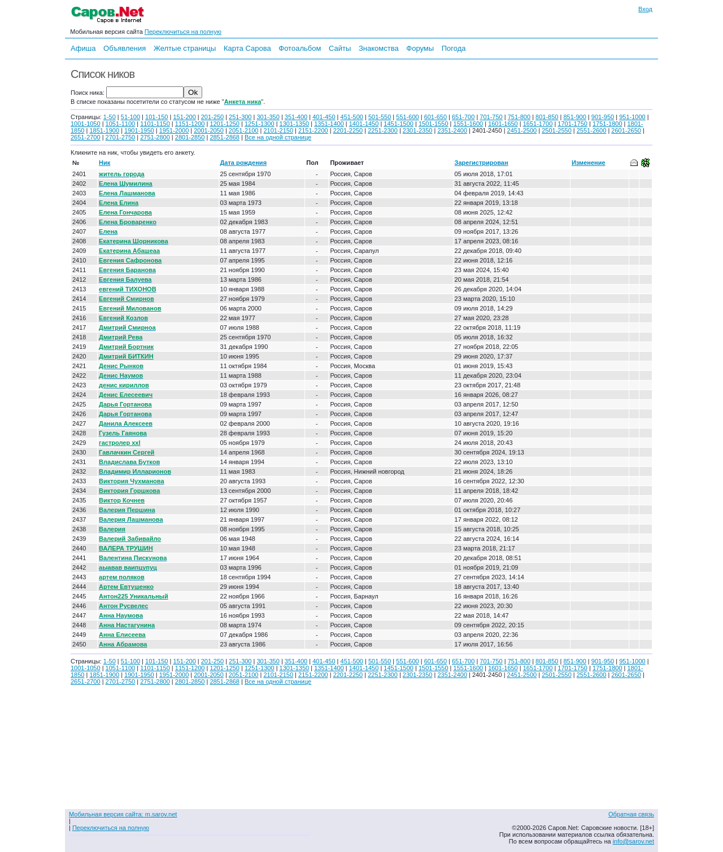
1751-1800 (607, 123)
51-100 (130, 116)
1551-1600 (469, 123)
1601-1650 (503, 123)
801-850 (546, 116)
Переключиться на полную (183, 31)
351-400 (296, 116)
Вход (645, 9)
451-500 (352, 116)
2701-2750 (121, 137)
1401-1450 (364, 123)
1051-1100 (121, 123)
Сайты (340, 48)
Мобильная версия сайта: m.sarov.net (123, 814)
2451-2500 (522, 130)
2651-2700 (86, 137)
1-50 (109, 116)
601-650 (435, 116)
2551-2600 (592, 130)
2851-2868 (224, 137)
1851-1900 (104, 130)
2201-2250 (348, 130)
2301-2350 (418, 130)
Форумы (420, 48)
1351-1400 (329, 123)
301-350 (267, 116)
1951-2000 (174, 130)
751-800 (519, 116)
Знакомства (379, 48)
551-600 (407, 116)
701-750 (491, 116)
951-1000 (632, 116)
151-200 (184, 116)
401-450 (323, 116)
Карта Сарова (247, 48)
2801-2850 (190, 137)
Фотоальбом (299, 48)
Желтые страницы (185, 48)
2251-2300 (383, 130)
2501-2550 (557, 130)
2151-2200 (313, 130)
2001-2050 (209, 130)
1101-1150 (155, 123)
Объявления (124, 48)
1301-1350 (295, 123)
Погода (454, 48)
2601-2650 (626, 130)
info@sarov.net (633, 841)
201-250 (212, 116)
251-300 (240, 116)
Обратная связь (631, 814)
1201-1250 (224, 123)
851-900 (574, 116)
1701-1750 (572, 123)
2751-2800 (155, 137)
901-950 (602, 116)
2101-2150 (278, 130)
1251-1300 (260, 123)
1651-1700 (538, 123)
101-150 (156, 116)
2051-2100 (244, 130)
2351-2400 (452, 130)
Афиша (83, 48)
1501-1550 (433, 123)
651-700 (463, 116)
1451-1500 (398, 123)
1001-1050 (86, 123)
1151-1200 (190, 123)
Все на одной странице (278, 137)
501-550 (379, 116)
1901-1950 (139, 130)
